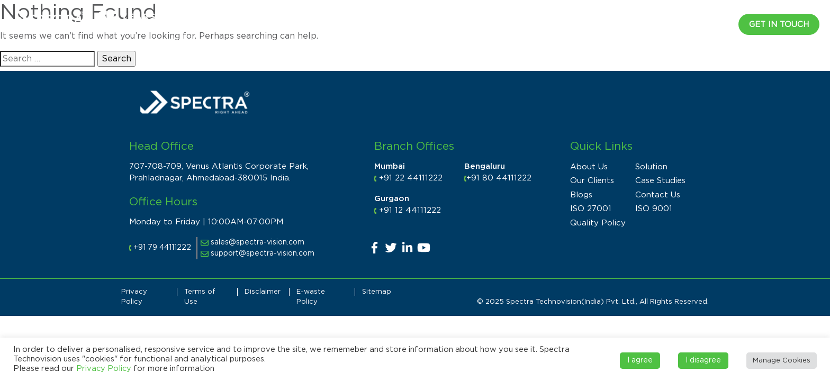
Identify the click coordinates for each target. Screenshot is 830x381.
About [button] (424, 23)
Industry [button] (474, 23)
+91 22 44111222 (411, 178)
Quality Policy (598, 223)
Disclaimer (263, 291)
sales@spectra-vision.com (252, 242)
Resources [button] (654, 23)
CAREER (710, 23)
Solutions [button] (531, 23)
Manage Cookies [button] (781, 360)
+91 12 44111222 (410, 210)
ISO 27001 (590, 209)
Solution (651, 167)
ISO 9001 (653, 209)
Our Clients (592, 181)
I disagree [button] (703, 360)
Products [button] (592, 23)
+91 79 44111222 (162, 247)
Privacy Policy (103, 369)
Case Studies (660, 181)
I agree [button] (640, 360)
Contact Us (657, 195)
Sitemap (376, 291)
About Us (589, 167)
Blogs (581, 195)
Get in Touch (779, 25)
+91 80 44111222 (498, 178)
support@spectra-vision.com (257, 253)
